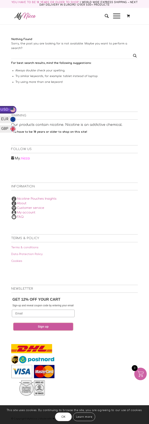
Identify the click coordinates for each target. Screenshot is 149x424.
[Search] (105, 16)
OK (63, 416)
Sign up (43, 326)
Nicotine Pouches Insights (37, 199)
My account (26, 212)
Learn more (84, 416)
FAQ (20, 217)
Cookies (16, 261)
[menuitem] (105, 16)
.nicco (22, 158)
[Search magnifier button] (135, 56)
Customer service (30, 208)
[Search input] (72, 56)
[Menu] (114, 16)
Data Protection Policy (27, 254)
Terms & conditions (24, 247)
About (21, 203)
